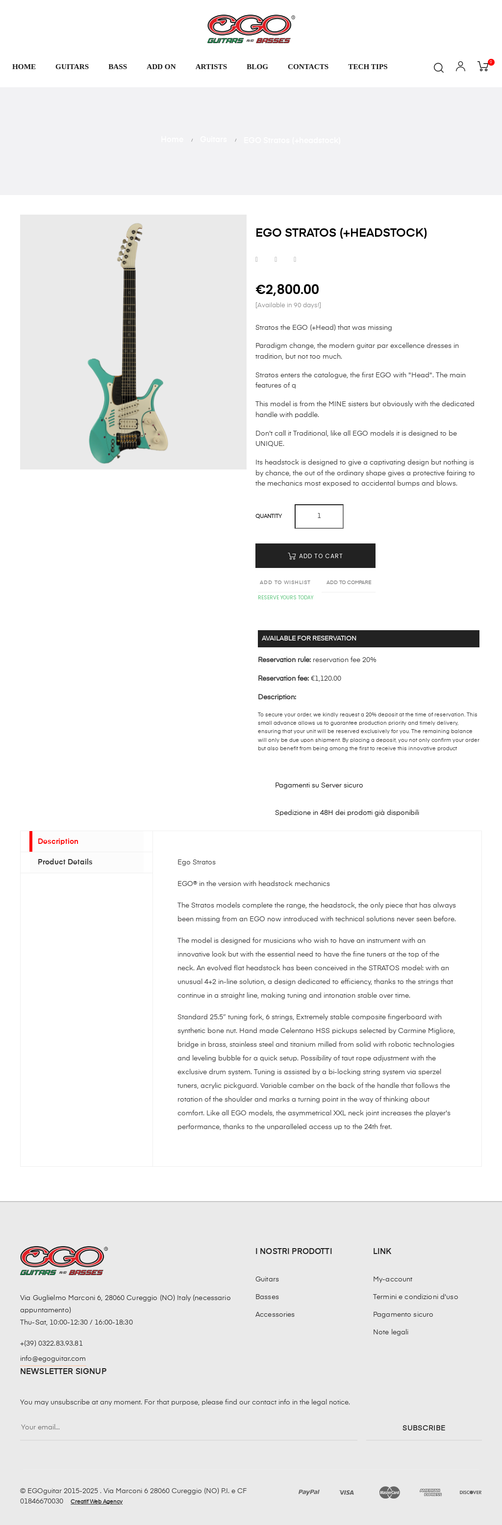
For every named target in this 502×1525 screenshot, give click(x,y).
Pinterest (295, 260)
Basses (267, 1297)
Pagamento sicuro (403, 1314)
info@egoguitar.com (53, 1358)
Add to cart (315, 556)
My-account (392, 1279)
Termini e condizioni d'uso (415, 1297)
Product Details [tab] (62, 868)
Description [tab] (55, 843)
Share (256, 260)
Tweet (276, 260)
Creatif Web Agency (97, 1502)
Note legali (391, 1332)
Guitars (267, 1279)
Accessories (275, 1314)
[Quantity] (319, 516)
